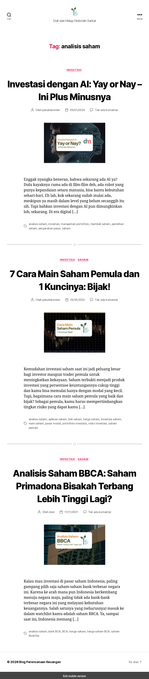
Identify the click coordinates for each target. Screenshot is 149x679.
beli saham (73, 421)
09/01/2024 (77, 112)
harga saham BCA (97, 630)
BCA (64, 630)
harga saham (90, 421)
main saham (36, 426)
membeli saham (96, 226)
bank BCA (54, 630)
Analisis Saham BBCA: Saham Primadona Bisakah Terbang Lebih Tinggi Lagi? (74, 484)
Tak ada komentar (105, 112)
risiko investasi (93, 426)
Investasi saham (109, 421)
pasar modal (52, 426)
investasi (53, 226)
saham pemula (113, 426)
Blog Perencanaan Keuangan (39, 660)
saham (65, 230)
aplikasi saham (57, 421)
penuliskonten (52, 112)
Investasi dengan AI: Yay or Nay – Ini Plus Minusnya (74, 92)
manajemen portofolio (73, 226)
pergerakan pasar (48, 230)
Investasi (74, 72)
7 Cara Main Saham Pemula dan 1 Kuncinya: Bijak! (74, 282)
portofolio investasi (72, 426)
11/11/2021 (71, 510)
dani (52, 510)
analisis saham (38, 226)
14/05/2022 (77, 302)
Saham (83, 262)
